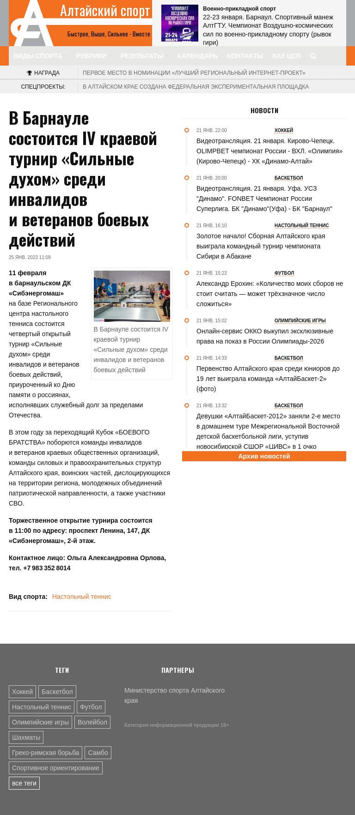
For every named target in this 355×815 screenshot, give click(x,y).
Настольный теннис (81, 596)
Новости (264, 110)
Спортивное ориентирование (55, 768)
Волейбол (92, 722)
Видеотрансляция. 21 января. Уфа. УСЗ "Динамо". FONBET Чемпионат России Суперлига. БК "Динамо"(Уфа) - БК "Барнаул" (264, 198)
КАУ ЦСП (287, 56)
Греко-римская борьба (45, 752)
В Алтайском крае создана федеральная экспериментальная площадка (196, 87)
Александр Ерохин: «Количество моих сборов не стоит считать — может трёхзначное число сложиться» (269, 294)
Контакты (245, 56)
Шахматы (26, 737)
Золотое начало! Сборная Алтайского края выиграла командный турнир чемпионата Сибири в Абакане (260, 246)
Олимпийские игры (40, 722)
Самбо (98, 752)
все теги (24, 783)
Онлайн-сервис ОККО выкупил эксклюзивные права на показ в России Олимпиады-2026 (264, 336)
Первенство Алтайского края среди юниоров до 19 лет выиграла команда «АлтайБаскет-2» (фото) (268, 378)
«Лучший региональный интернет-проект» (194, 73)
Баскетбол (57, 691)
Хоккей (22, 691)
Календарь (198, 56)
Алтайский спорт (105, 10)
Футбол (91, 707)
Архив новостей (264, 456)
